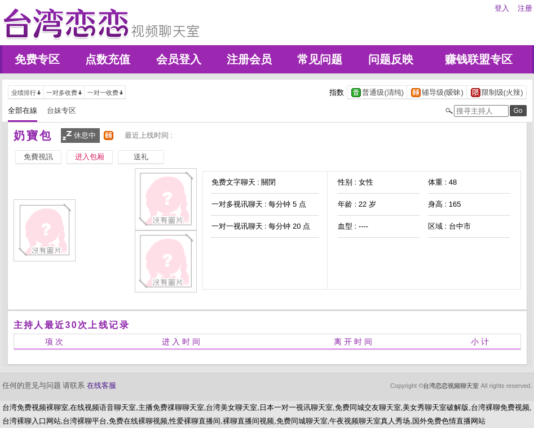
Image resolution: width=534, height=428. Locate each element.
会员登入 (178, 59)
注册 (525, 8)
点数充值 (107, 59)
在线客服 (101, 385)
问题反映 (390, 59)
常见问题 (319, 59)
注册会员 (249, 59)
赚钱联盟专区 (479, 59)
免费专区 (37, 59)
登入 (502, 8)
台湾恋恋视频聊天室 (451, 385)
